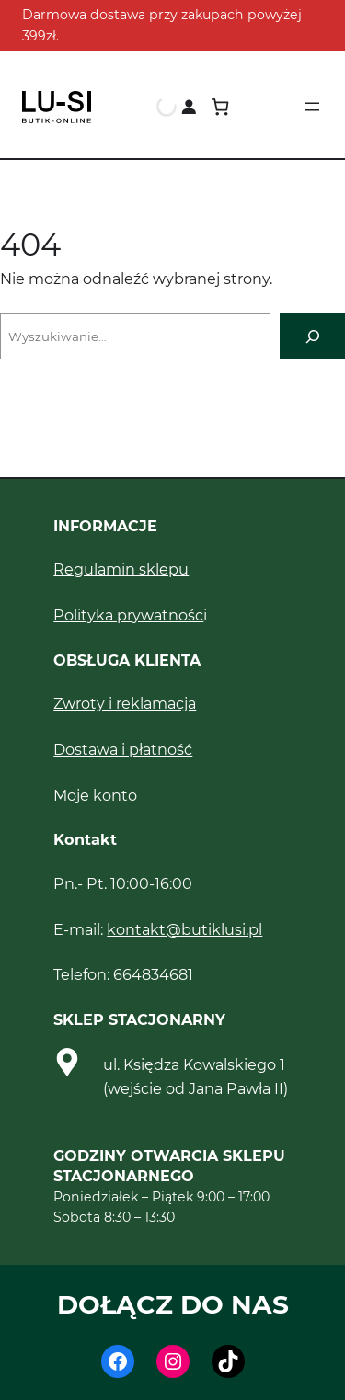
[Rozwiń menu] (312, 107)
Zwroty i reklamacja (124, 703)
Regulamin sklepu (121, 569)
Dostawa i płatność (122, 749)
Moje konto (95, 795)
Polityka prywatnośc (128, 615)
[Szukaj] (312, 336)
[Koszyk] (220, 107)
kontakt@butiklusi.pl (184, 929)
